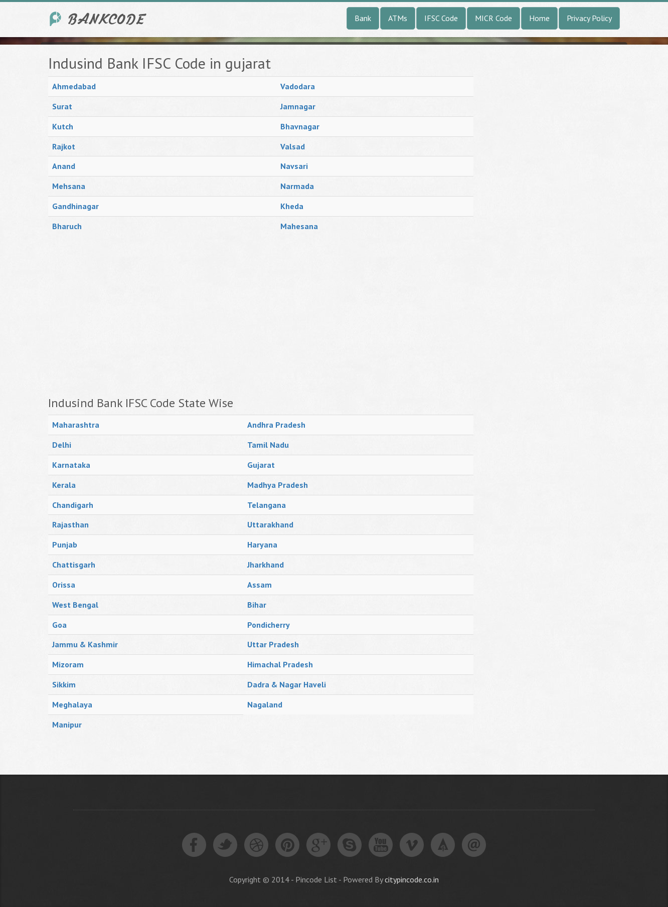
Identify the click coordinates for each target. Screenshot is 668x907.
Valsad (292, 146)
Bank (363, 18)
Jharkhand (265, 565)
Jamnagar (297, 106)
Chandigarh (72, 505)
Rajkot (63, 146)
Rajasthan (70, 524)
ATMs (397, 18)
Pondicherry (268, 625)
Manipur (67, 724)
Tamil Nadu (268, 445)
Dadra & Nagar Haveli (286, 684)
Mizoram (68, 664)
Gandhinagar (75, 206)
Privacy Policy (589, 18)
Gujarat (261, 465)
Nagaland (264, 704)
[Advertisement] (260, 316)
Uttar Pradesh (273, 644)
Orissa (63, 585)
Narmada (297, 186)
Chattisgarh (73, 565)
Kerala (64, 485)
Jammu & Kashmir (85, 644)
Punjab (64, 544)
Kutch (62, 126)
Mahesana (299, 226)
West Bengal (75, 605)
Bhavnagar (299, 126)
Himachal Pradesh (280, 664)
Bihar (256, 605)
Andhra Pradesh (276, 425)
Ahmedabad (74, 86)
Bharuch (67, 226)
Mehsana (68, 186)
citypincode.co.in (412, 879)
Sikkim (64, 684)
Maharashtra (75, 425)
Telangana (266, 505)
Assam (259, 585)
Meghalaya (72, 704)
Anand (63, 166)
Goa (59, 625)
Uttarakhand (270, 524)
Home (539, 18)
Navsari (294, 166)
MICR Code (493, 18)
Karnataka (71, 465)
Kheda (291, 206)
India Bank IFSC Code (98, 19)
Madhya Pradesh (277, 485)
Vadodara (297, 86)
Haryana (262, 544)
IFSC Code (441, 18)
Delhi (61, 445)
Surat (62, 106)
